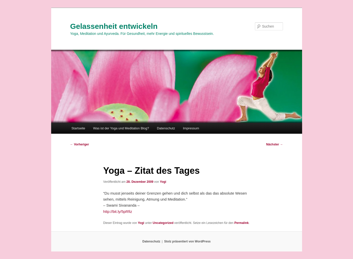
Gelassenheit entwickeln (114, 26)
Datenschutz (166, 128)
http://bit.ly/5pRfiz (117, 211)
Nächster (274, 144)
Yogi (163, 182)
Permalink (241, 223)
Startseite (78, 128)
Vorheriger (79, 144)
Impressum (191, 128)
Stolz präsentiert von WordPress (187, 241)
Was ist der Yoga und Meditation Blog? (121, 128)
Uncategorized (163, 223)
